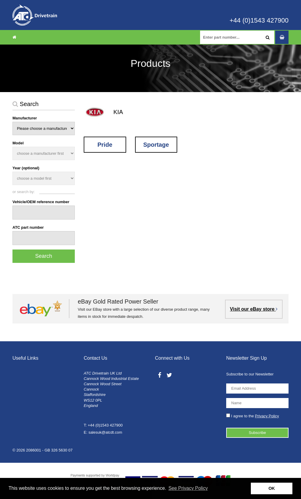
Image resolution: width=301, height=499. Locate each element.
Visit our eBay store (254, 309)
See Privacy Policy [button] (188, 488)
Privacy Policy (267, 416)
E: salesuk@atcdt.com (103, 432)
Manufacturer (24, 118)
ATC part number (28, 227)
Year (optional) (25, 168)
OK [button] (271, 488)
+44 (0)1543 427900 (259, 20)
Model (18, 143)
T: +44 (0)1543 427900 (103, 425)
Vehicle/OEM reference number (40, 202)
